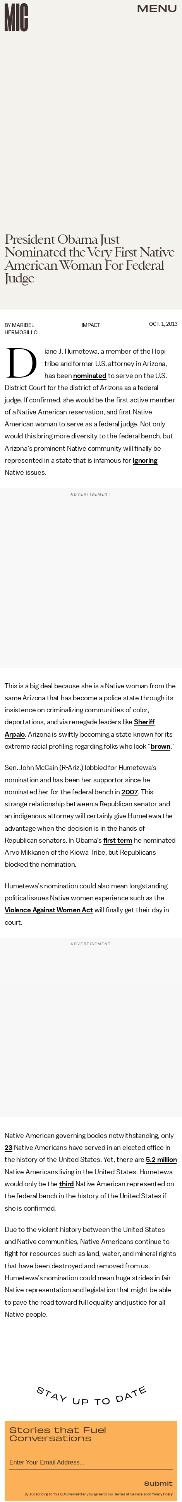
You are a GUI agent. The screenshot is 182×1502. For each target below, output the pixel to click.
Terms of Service (128, 1494)
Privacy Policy (161, 1494)
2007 (130, 792)
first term (117, 840)
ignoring (145, 460)
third (66, 1183)
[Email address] (91, 1461)
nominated (89, 375)
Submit (158, 1483)
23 (8, 1147)
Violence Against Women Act (49, 910)
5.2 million (161, 1159)
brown (160, 746)
